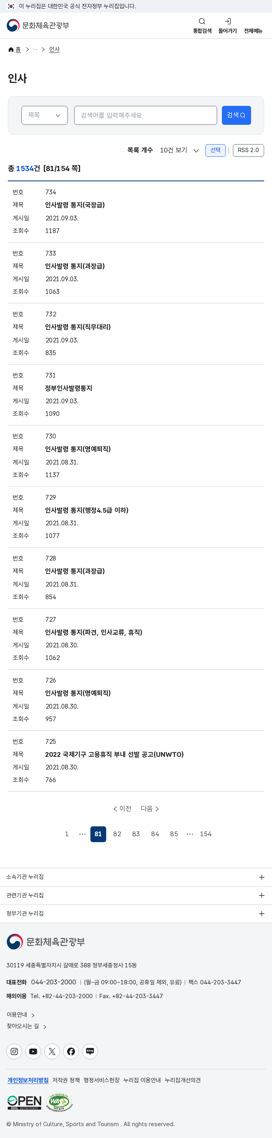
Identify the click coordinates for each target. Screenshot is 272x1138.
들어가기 (227, 31)
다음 (147, 809)
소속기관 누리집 (25, 876)
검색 (236, 115)
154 (206, 834)
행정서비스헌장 (102, 1080)
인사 (54, 49)
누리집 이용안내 (142, 1080)
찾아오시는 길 (27, 1026)
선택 (215, 150)
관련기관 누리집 (25, 895)
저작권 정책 (66, 1080)
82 (117, 834)
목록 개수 (140, 150)
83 (136, 834)
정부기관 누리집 (25, 913)
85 (174, 834)
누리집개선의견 (183, 1080)
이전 (125, 809)
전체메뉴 (253, 31)
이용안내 (21, 1015)
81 (100, 836)
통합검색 (202, 31)
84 (155, 834)
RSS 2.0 (248, 150)
